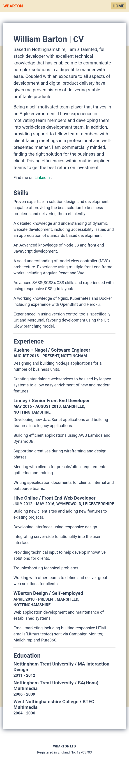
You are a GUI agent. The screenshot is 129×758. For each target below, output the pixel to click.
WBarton (13, 6)
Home (118, 6)
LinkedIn (43, 177)
